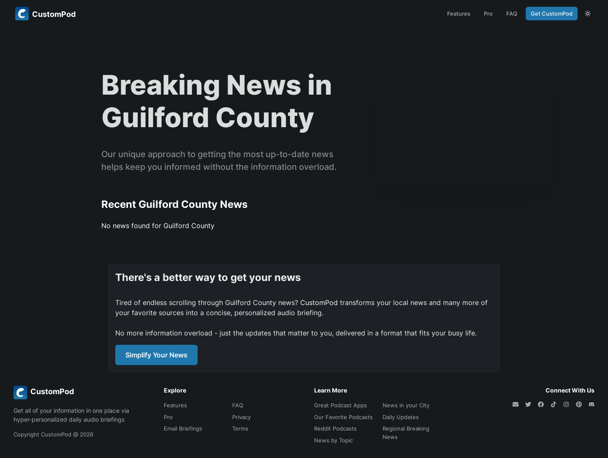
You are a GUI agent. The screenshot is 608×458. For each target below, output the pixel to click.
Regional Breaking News (406, 432)
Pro (488, 13)
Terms (240, 428)
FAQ (511, 13)
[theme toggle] (587, 13)
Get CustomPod (552, 13)
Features (458, 13)
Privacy (241, 417)
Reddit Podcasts (335, 428)
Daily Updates (401, 417)
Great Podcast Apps (340, 405)
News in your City (406, 405)
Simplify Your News (156, 355)
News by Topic (333, 440)
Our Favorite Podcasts (343, 417)
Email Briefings (183, 428)
